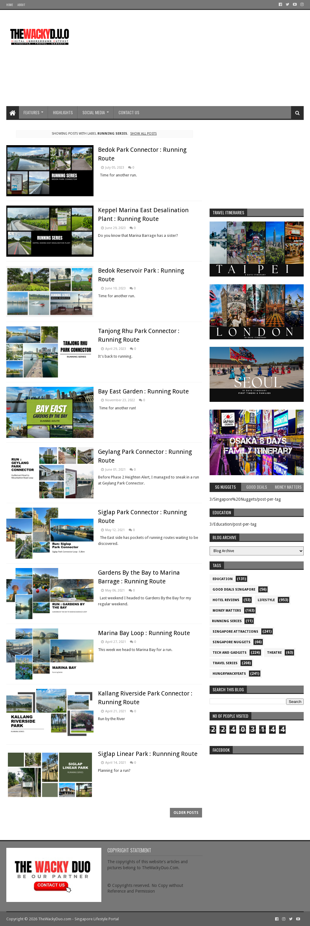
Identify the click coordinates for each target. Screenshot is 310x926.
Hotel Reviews (226, 600)
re (256, 795)
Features (31, 112)
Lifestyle (266, 600)
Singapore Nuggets (231, 642)
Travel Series (225, 663)
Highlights (63, 112)
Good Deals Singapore (234, 589)
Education (223, 579)
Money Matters (227, 611)
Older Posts (185, 813)
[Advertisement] (194, 58)
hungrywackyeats (229, 674)
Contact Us (128, 112)
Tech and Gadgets (230, 653)
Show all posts (143, 134)
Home (9, 4)
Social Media (93, 112)
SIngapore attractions (235, 632)
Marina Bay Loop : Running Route (144, 633)
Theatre (274, 653)
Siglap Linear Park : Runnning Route (148, 753)
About (21, 4)
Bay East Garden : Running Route (143, 391)
